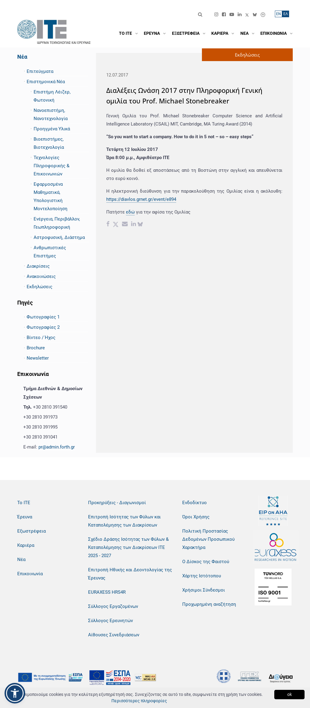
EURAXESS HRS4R (107, 592)
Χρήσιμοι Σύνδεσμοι (203, 590)
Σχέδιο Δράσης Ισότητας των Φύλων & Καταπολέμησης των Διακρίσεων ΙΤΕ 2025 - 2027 (128, 547)
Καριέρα (25, 545)
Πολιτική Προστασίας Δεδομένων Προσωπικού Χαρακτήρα (208, 539)
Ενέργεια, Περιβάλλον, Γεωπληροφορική (57, 223)
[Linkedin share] (133, 224)
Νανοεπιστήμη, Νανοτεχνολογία (51, 114)
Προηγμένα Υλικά (52, 129)
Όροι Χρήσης (195, 517)
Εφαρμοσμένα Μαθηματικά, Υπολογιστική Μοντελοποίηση (51, 196)
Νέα (22, 57)
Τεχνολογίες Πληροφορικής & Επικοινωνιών (51, 166)
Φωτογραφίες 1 (43, 317)
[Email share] (125, 224)
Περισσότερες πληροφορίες (139, 700)
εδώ (130, 212)
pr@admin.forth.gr (56, 447)
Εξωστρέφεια (31, 531)
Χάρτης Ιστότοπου (201, 576)
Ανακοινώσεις (41, 276)
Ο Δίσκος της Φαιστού (205, 561)
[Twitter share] (115, 224)
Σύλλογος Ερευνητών (110, 620)
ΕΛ (285, 14)
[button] (15, 693)
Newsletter (38, 358)
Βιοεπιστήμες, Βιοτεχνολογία (49, 143)
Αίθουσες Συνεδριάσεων (113, 635)
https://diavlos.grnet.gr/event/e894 (141, 199)
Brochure (36, 348)
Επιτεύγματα (40, 71)
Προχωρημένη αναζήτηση (209, 604)
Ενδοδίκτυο (194, 502)
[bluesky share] (140, 224)
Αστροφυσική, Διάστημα (59, 237)
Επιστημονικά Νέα (46, 81)
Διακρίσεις (38, 266)
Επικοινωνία (30, 573)
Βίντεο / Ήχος (41, 337)
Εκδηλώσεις (39, 286)
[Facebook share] (108, 224)
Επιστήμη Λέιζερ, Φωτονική (52, 96)
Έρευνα (24, 517)
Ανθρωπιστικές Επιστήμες (50, 252)
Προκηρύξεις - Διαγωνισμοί (117, 502)
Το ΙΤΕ (23, 502)
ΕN (278, 14)
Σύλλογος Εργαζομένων (113, 606)
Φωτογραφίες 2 (43, 327)
